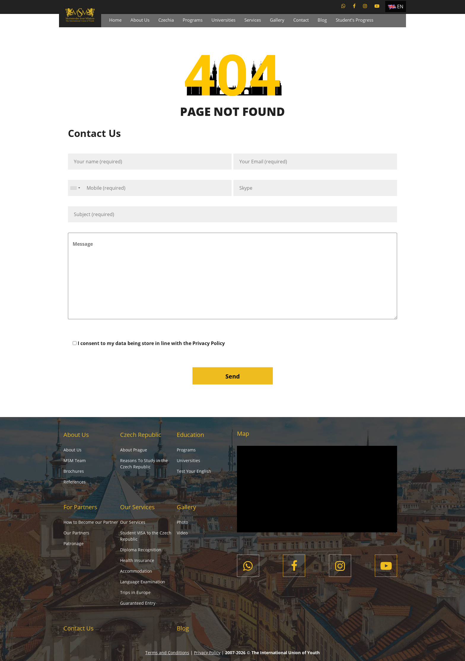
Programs (193, 20)
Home (115, 20)
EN (400, 6)
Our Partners (76, 533)
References (74, 482)
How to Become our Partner (90, 522)
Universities (223, 20)
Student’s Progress (354, 20)
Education (190, 435)
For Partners (80, 507)
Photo (182, 522)
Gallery (277, 20)
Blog (322, 20)
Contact (301, 20)
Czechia (166, 20)
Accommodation (136, 571)
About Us (139, 20)
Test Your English (194, 471)
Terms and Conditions (167, 652)
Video (182, 533)
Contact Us (78, 628)
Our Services (137, 507)
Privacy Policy (208, 343)
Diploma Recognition (140, 550)
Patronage (73, 543)
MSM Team (74, 460)
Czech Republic (140, 435)
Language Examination (142, 582)
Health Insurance (137, 560)
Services (252, 20)
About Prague (133, 450)
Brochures (73, 471)
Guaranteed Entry (137, 603)
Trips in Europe (135, 592)
